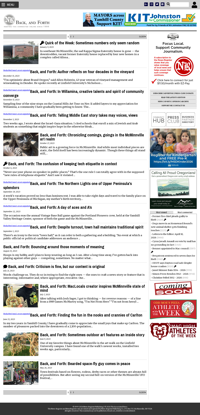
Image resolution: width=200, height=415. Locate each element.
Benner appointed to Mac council (169, 248)
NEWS (159, 102)
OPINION (174, 102)
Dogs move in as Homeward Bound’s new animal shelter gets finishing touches (170, 227)
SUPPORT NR (165, 106)
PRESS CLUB (178, 93)
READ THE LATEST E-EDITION (172, 97)
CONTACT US (178, 106)
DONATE (188, 93)
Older (141, 36)
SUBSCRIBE (156, 93)
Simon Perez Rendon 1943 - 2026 (169, 273)
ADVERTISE (167, 93)
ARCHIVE (183, 102)
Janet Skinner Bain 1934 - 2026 (167, 270)
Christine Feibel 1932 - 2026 (165, 277)
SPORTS (166, 102)
